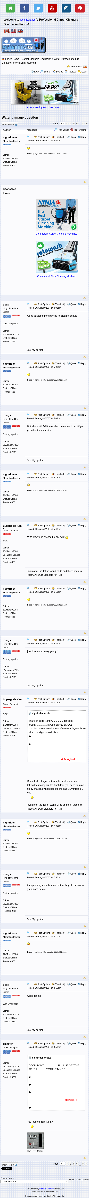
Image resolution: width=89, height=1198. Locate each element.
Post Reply (9, 124)
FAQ (36, 71)
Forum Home (12, 59)
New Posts (76, 66)
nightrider (10, 137)
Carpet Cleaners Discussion (36, 59)
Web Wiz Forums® (46, 1189)
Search (45, 71)
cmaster (9, 1043)
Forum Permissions (78, 1179)
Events (57, 71)
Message (32, 130)
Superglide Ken (12, 526)
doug (7, 304)
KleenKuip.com (28, 19)
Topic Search (61, 130)
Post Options (42, 137)
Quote (73, 137)
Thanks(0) (58, 137)
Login (84, 71)
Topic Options (78, 130)
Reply (83, 137)
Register (72, 71)
